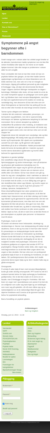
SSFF (5, 331)
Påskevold (6, 36)
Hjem (4, 14)
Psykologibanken (9, 341)
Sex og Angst (33, 354)
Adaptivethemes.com (33, 422)
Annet (30, 328)
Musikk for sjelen (9, 357)
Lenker (5, 18)
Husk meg (9, 404)
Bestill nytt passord (10, 408)
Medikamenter (33, 349)
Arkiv (30, 331)
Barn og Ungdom (31, 311)
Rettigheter (32, 352)
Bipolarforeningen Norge (12, 370)
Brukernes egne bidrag (36, 339)
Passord (6, 394)
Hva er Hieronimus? (10, 27)
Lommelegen (8, 359)
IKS (4, 362)
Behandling (32, 336)
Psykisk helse (8, 346)
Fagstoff (31, 346)
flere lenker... (17, 372)
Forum (4, 31)
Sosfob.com (7, 333)
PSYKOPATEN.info (10, 339)
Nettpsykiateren (9, 354)
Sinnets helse (8, 336)
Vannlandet (7, 328)
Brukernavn (8, 386)
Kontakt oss (7, 23)
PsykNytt (6, 344)
